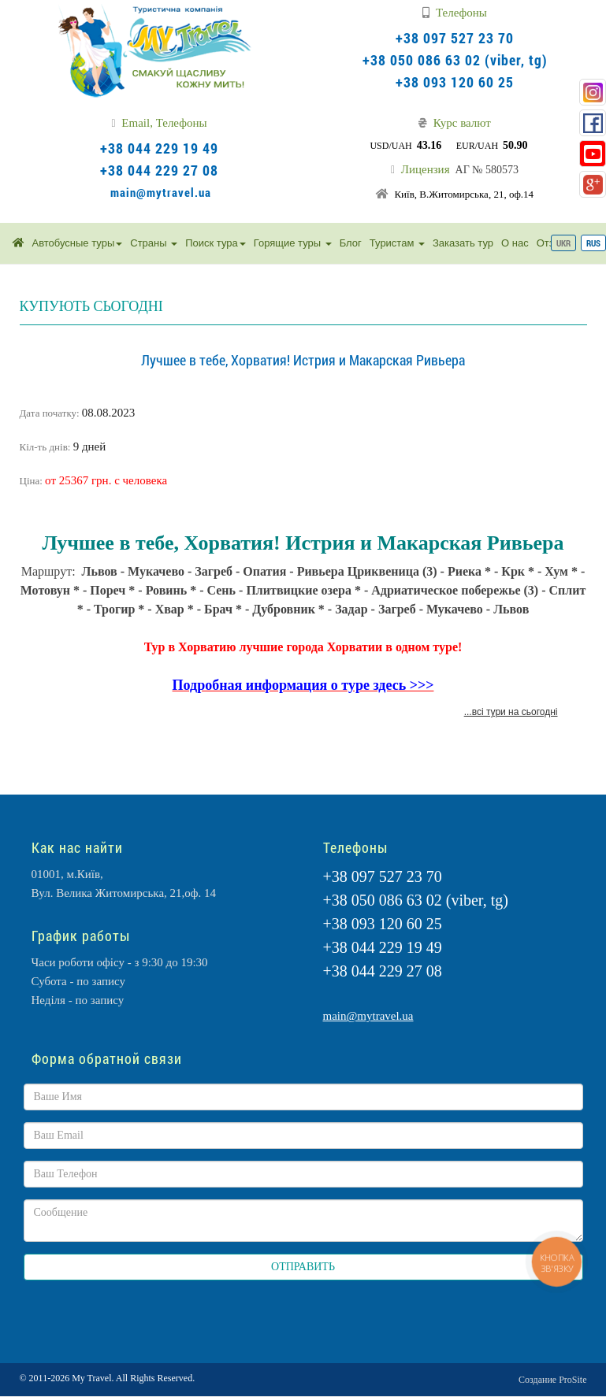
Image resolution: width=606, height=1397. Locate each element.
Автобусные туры (77, 243)
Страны (153, 243)
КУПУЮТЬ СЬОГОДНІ (91, 306)
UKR (563, 243)
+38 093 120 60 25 (455, 81)
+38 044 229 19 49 (159, 148)
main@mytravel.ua (160, 192)
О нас (515, 243)
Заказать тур (463, 243)
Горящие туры (293, 243)
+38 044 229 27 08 (159, 170)
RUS (593, 243)
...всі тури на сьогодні (511, 711)
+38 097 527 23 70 (455, 37)
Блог (351, 243)
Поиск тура (215, 243)
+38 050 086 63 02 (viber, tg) (455, 59)
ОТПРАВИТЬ (303, 1267)
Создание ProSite (552, 1379)
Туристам (397, 243)
